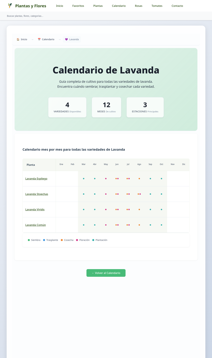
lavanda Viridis (35, 209)
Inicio (59, 6)
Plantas (98, 6)
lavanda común (35, 225)
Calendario (119, 6)
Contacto (177, 6)
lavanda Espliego (36, 178)
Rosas (138, 6)
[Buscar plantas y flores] (106, 16)
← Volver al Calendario (106, 273)
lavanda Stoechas (36, 194)
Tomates (157, 6)
